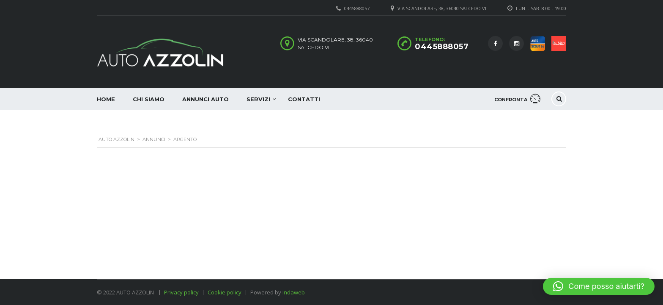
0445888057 (441, 46)
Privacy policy (181, 292)
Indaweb (293, 292)
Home (106, 99)
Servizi (258, 99)
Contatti (304, 99)
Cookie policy (224, 292)
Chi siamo (148, 99)
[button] (599, 286)
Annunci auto (205, 99)
